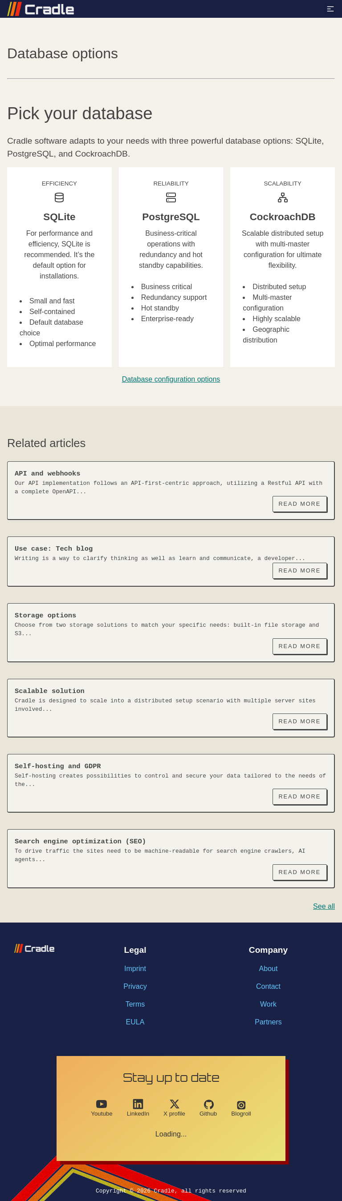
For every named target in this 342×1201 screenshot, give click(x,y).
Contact (268, 986)
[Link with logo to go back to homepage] (40, 9)
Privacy (135, 986)
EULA (135, 1022)
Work (268, 1004)
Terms (135, 1004)
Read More (299, 503)
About (268, 968)
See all (324, 906)
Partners (268, 1022)
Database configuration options (171, 379)
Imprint (135, 968)
